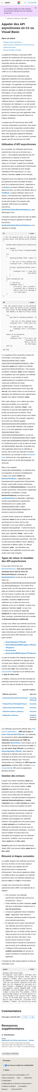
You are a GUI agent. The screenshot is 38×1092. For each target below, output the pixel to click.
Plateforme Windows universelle (17, 18)
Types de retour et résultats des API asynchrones (18, 45)
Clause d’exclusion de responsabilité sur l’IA (15, 1075)
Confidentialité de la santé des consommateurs (16, 1083)
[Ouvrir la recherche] (25, 3)
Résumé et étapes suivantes (12, 50)
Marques (4, 1089)
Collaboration (28, 1078)
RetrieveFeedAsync (9, 569)
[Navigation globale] (2, 3)
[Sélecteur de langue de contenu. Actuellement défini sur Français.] (6, 1060)
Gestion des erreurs (9, 47)
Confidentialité (6, 1080)
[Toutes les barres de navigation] (3, 18)
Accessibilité (22, 1086)
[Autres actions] (34, 18)
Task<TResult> (19, 734)
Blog (18, 1078)
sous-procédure (7, 671)
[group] (19, 266)
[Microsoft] (19, 2)
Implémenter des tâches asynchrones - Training (18, 1040)
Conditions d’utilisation (9, 1086)
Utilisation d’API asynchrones (12, 42)
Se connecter (32, 2)
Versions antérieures (8, 1078)
